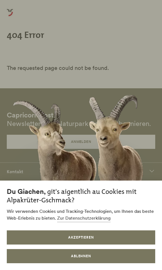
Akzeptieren (81, 237)
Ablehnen (81, 256)
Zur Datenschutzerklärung (84, 218)
